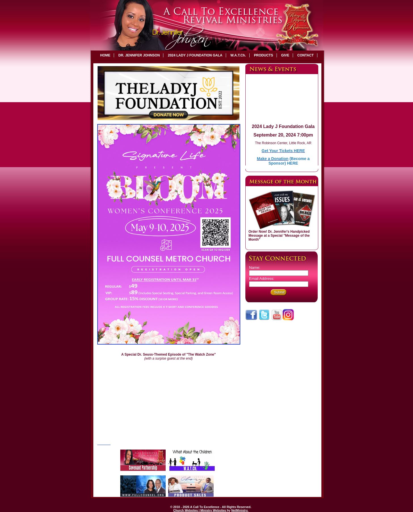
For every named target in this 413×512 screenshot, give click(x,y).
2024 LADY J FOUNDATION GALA (195, 55)
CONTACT (305, 55)
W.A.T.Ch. (238, 55)
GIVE (285, 55)
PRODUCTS (263, 55)
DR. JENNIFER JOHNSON (139, 55)
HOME (105, 55)
